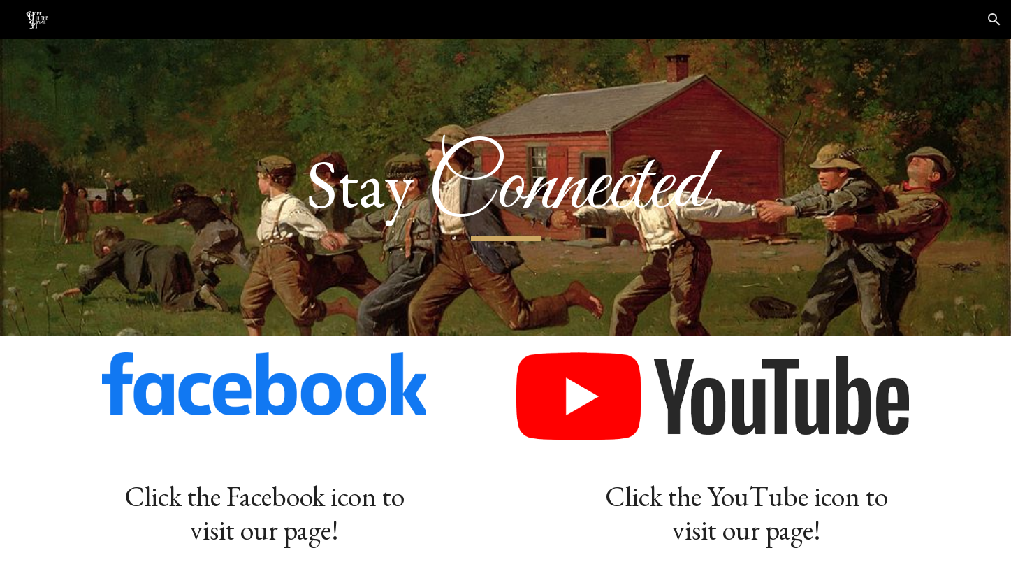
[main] (505, 187)
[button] (994, 19)
